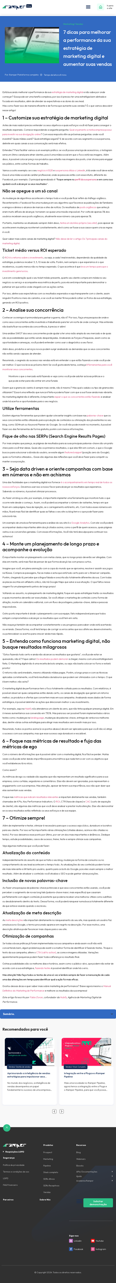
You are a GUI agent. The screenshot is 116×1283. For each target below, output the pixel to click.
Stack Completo (79, 1067)
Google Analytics (80, 522)
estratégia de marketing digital (67, 92)
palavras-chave (95, 415)
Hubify (28, 708)
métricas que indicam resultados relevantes (36, 796)
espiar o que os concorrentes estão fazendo (77, 396)
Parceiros (8, 1199)
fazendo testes (43, 968)
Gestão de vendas (23, 1067)
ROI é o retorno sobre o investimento (24, 257)
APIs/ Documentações (86, 1171)
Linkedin (78, 1241)
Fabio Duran (36, 997)
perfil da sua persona (86, 179)
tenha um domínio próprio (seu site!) (78, 222)
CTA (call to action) (46, 952)
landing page (37, 717)
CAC (87, 801)
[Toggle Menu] (79, 1201)
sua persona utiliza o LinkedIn (70, 170)
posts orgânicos (88, 207)
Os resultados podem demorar (52, 658)
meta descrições (14, 920)
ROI (58, 801)
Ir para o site (110, 7)
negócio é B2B (45, 170)
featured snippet (73, 452)
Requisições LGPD (14, 1151)
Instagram (101, 1249)
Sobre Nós (45, 1199)
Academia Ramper (84, 1180)
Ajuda (79, 1176)
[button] (88, 7)
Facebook (78, 1249)
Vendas (12, 1067)
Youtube (99, 1241)
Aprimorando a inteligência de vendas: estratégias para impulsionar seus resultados (28, 1076)
